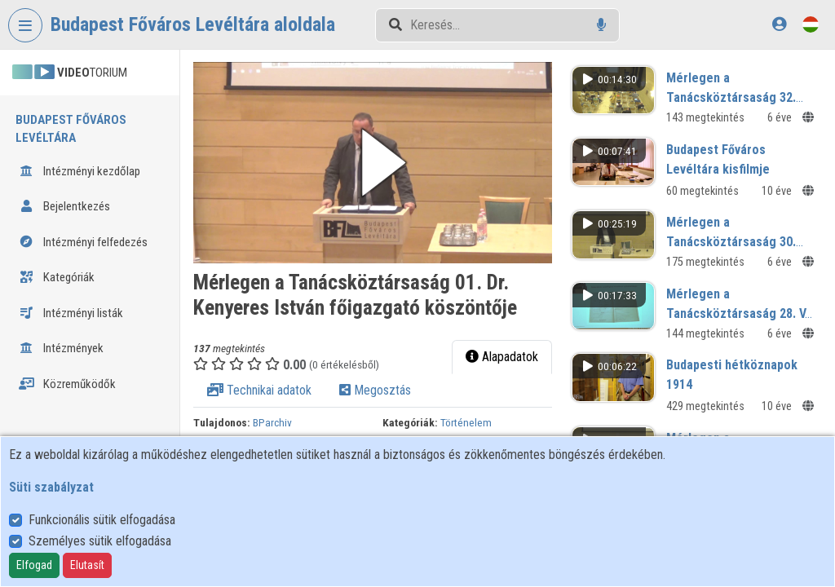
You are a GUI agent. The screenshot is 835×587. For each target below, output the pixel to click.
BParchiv (272, 422)
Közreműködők (67, 384)
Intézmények (61, 348)
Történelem (466, 422)
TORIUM (69, 72)
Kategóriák (57, 277)
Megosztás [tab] (375, 390)
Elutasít (87, 565)
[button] (372, 162)
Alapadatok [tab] (502, 356)
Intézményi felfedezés (83, 242)
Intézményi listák (71, 313)
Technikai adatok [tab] (259, 390)
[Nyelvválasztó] (810, 24)
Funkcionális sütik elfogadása (102, 519)
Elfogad (34, 565)
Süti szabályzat (51, 487)
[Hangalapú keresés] (601, 25)
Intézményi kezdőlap (79, 171)
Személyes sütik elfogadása (100, 541)
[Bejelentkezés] (779, 24)
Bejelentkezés (64, 206)
